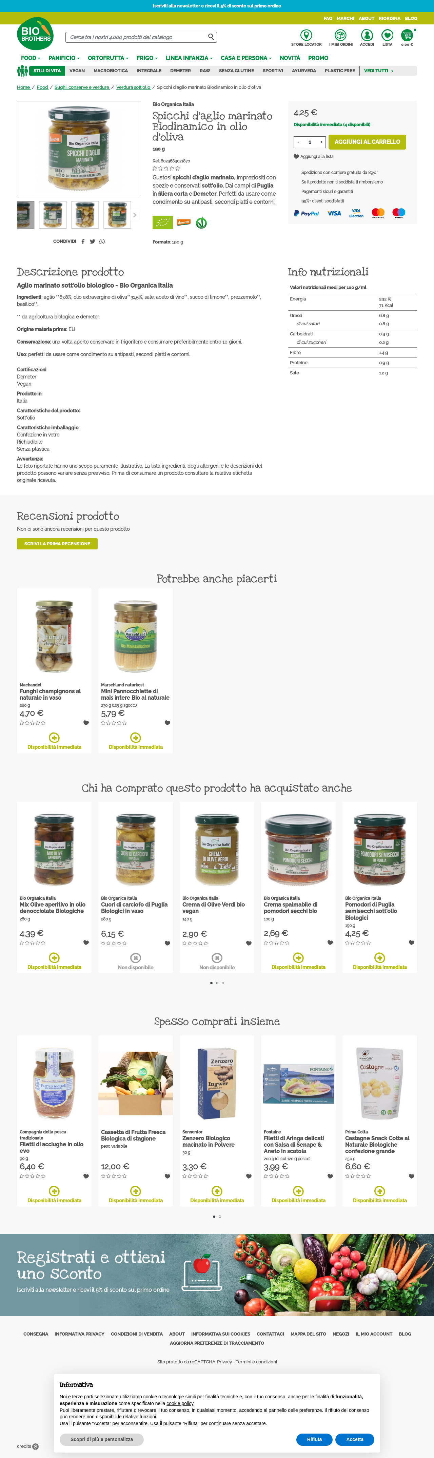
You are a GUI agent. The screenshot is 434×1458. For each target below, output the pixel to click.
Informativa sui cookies (220, 1334)
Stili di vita (47, 70)
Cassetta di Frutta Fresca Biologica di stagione (133, 1135)
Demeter (180, 70)
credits (28, 1446)
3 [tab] (223, 983)
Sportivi (273, 70)
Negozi (341, 1334)
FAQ (328, 18)
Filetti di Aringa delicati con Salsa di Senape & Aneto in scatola (294, 1144)
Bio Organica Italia (173, 104)
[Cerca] (141, 37)
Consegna (35, 1334)
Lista (387, 38)
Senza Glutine (236, 70)
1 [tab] (211, 983)
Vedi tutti (379, 70)
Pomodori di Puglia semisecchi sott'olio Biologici (371, 911)
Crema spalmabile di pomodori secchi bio (290, 907)
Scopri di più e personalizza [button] (102, 1439)
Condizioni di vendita (137, 1334)
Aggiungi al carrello (367, 142)
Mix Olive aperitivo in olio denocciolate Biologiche (52, 907)
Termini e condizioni (256, 1361)
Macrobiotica (111, 70)
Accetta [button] (354, 1439)
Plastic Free (340, 70)
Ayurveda (304, 70)
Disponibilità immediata (54, 741)
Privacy (224, 1361)
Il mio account (374, 1334)
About (366, 18)
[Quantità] (309, 142)
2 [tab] (217, 983)
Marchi (345, 18)
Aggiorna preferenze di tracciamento (217, 1343)
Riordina (389, 18)
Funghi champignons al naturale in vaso (50, 694)
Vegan (77, 70)
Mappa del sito (308, 1334)
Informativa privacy (79, 1334)
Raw (205, 70)
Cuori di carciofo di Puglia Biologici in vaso (134, 907)
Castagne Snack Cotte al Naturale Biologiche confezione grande (377, 1144)
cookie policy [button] (179, 1403)
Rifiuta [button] (314, 1439)
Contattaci (270, 1334)
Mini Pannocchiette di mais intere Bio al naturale (135, 694)
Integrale (149, 70)
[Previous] (135, 215)
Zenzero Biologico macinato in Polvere (208, 1141)
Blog (411, 18)
